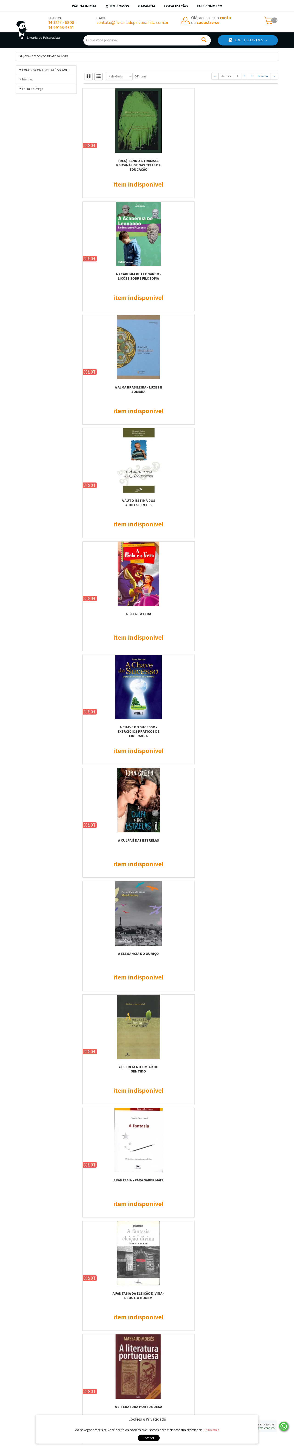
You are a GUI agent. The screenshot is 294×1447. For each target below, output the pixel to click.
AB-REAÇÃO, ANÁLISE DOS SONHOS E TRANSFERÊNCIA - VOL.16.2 (247, 1071)
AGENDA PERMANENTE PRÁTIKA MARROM (248, 1181)
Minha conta (162, 1392)
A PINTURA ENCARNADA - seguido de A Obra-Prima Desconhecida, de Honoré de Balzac (248, 733)
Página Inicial (95, 1380)
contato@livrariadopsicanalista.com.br (132, 22)
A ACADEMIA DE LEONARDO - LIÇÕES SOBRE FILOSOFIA (180, 162)
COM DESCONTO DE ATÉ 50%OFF (48, 56)
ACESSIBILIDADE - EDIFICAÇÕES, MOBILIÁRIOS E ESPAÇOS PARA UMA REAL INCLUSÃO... (113, 1184)
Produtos (159, 1380)
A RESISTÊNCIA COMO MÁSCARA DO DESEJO (248, 842)
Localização (176, 6)
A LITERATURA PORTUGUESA (247, 500)
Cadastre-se (236, 1303)
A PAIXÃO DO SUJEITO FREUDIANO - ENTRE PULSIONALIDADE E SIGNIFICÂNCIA (180, 733)
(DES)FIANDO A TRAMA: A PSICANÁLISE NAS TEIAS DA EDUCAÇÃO (113, 164)
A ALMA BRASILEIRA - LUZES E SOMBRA (247, 162)
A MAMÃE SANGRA (113, 613)
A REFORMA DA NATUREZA (181, 840)
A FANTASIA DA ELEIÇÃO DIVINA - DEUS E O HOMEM (180, 502)
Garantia (146, 6)
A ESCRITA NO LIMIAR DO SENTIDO (248, 389)
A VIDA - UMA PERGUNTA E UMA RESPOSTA (180, 955)
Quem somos (117, 6)
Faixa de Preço (32, 268)
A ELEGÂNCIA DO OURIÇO (180, 387)
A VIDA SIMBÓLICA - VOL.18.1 (113, 1066)
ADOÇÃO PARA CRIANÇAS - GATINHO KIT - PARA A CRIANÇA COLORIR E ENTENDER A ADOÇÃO (180, 1184)
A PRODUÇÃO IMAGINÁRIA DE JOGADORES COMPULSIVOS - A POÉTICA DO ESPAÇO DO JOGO (113, 844)
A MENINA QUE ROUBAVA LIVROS (180, 613)
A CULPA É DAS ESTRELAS (113, 387)
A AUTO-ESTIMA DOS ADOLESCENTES (113, 275)
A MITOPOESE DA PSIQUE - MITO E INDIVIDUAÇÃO (248, 615)
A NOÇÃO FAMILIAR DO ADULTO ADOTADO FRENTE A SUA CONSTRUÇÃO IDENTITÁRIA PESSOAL (113, 733)
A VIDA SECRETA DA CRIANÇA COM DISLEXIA (248, 955)
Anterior (226, 76)
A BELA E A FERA (180, 273)
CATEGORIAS (248, 40)
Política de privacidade (171, 1398)
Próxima (263, 76)
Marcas (27, 167)
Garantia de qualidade (170, 1386)
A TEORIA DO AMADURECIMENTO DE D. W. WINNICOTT (113, 955)
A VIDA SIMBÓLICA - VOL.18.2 (181, 1066)
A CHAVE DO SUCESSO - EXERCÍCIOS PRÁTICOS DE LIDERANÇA (248, 278)
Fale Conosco (209, 6)
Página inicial (84, 6)
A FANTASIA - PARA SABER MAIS (113, 500)
